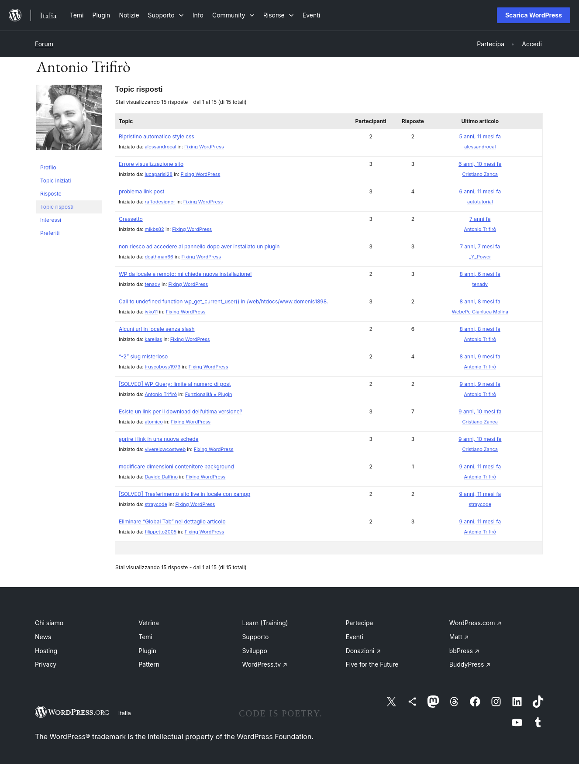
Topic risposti (56, 206)
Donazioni (363, 650)
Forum (44, 44)
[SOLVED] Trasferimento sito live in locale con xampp (184, 494)
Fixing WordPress (204, 147)
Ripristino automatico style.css (156, 136)
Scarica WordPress (533, 15)
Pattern (148, 664)
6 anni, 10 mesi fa (479, 164)
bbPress (464, 650)
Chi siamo (49, 622)
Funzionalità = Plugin (208, 394)
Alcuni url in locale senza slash (157, 329)
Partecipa (359, 622)
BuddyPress (469, 664)
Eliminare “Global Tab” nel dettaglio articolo (172, 521)
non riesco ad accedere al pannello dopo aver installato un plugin (199, 246)
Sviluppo (254, 650)
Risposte (51, 193)
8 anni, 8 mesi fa (480, 301)
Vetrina (148, 622)
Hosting (46, 650)
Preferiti (49, 233)
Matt (459, 636)
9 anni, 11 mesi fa (480, 466)
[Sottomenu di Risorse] (278, 15)
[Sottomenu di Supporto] (166, 15)
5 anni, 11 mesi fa (480, 136)
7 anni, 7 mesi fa (480, 246)
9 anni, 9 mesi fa (480, 384)
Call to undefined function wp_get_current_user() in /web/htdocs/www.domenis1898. (223, 301)
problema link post (141, 191)
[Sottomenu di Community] (233, 15)
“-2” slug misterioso (143, 356)
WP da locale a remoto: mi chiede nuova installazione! (185, 274)
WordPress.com (475, 622)
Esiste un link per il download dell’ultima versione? (180, 411)
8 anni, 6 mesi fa (480, 274)
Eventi (354, 636)
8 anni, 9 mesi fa (480, 356)
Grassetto (131, 219)
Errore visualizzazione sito (151, 164)
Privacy (45, 664)
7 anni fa (479, 219)
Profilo (48, 167)
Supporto (255, 636)
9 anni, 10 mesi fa (479, 411)
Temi (145, 636)
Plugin (147, 650)
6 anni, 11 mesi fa (480, 191)
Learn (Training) (265, 622)
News (43, 636)
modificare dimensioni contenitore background (176, 466)
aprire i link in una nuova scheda (158, 439)
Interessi (50, 220)
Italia (124, 712)
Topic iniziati (55, 180)
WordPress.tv (264, 664)
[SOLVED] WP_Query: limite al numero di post (175, 384)
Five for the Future (372, 664)
